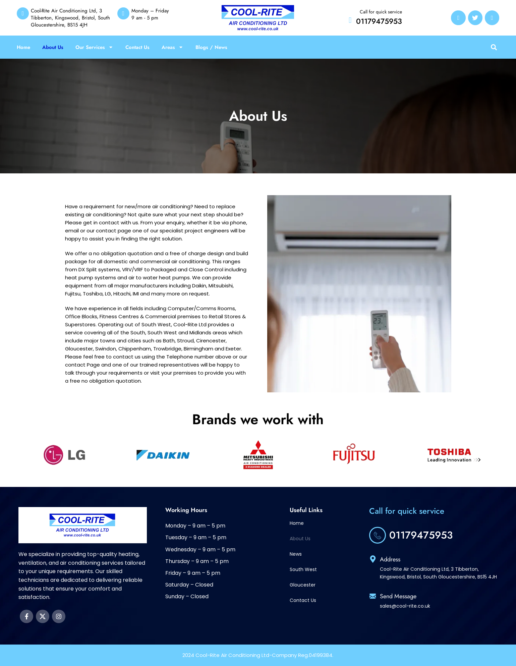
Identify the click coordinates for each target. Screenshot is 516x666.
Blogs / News (211, 47)
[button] (493, 47)
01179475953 (379, 21)
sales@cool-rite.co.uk (405, 606)
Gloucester (303, 584)
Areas (172, 47)
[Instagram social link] (58, 616)
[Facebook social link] (26, 616)
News (296, 554)
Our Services (94, 47)
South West (303, 569)
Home (23, 47)
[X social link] (42, 616)
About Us (52, 47)
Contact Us (137, 47)
